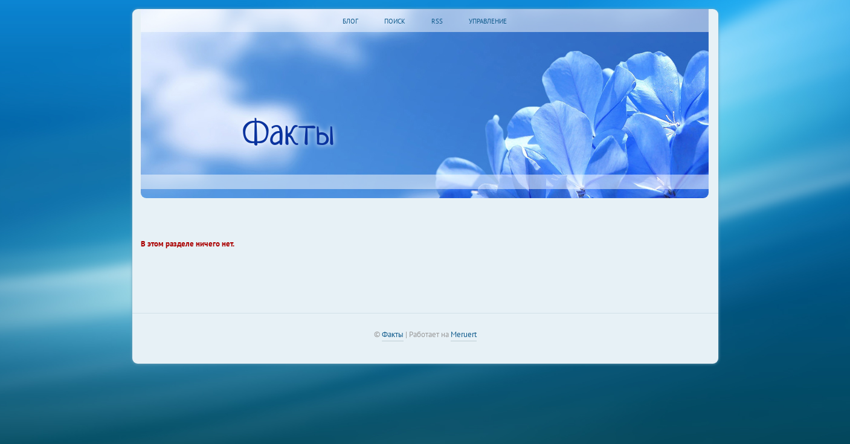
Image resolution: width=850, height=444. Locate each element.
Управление (488, 21)
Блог (350, 21)
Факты (393, 334)
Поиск (394, 21)
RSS (437, 21)
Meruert (464, 334)
